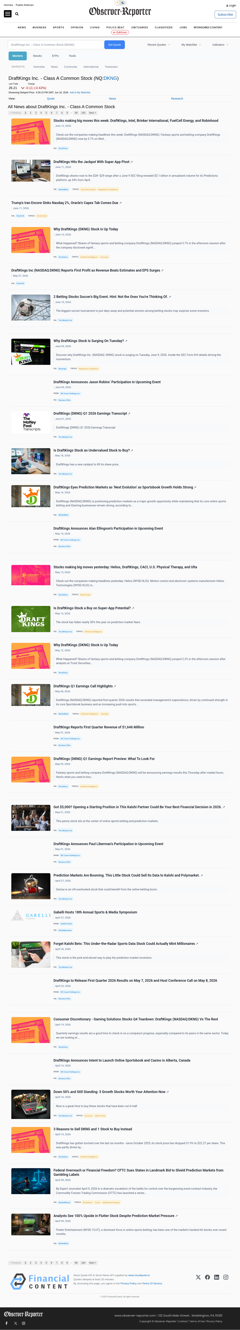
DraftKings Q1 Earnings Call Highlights (85, 686)
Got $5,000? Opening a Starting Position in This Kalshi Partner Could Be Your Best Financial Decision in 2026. (139, 807)
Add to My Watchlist (80, 92)
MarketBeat (63, 189)
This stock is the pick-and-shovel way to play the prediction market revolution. (104, 958)
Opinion (77, 27)
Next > (92, 112)
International (91, 66)
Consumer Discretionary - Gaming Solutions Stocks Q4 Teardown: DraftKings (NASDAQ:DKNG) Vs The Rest (136, 1020)
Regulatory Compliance (108, 189)
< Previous (15, 112)
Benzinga (62, 369)
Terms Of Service (152, 1283)
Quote (50, 98)
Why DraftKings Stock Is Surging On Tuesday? (90, 341)
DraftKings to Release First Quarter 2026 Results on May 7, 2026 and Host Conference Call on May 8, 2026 (135, 981)
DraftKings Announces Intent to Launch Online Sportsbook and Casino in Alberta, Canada (122, 1061)
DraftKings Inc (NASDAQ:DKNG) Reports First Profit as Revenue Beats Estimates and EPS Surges (87, 270)
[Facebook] (207, 1281)
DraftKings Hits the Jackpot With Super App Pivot (93, 162)
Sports (58, 27)
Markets (17, 55)
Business (39, 27)
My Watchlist (189, 44)
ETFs (55, 55)
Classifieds (164, 27)
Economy (104, 257)
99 (76, 112)
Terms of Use (197, 1321)
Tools (72, 55)
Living (95, 27)
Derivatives (87, 1203)
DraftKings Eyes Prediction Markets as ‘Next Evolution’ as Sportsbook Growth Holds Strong (125, 487)
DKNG (110, 78)
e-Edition (120, 32)
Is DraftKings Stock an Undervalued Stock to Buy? (93, 451)
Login (232, 5)
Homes (8, 5)
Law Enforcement (88, 189)
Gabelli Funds (66, 924)
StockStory (63, 148)
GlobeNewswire (65, 930)
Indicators (218, 44)
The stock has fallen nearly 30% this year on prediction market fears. (99, 622)
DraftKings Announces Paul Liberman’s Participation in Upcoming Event (108, 844)
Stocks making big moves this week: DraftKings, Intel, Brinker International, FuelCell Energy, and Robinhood (136, 121)
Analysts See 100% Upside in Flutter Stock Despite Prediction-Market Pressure (116, 1216)
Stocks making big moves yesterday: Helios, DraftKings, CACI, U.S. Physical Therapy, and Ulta (125, 567)
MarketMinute (64, 1203)
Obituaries (139, 27)
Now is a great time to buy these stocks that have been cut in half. (97, 1106)
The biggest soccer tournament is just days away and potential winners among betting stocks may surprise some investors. (133, 311)
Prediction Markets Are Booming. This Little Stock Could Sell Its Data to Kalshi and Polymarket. (128, 875)
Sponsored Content (208, 27)
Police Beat (115, 27)
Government (42, 216)
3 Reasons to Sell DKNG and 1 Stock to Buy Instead (93, 1129)
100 (83, 112)
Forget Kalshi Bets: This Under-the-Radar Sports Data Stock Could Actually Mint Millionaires (126, 944)
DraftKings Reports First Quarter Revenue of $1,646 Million (99, 727)
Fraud (97, 1203)
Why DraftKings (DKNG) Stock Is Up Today (86, 229)
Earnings (104, 714)
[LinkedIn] (217, 1281)
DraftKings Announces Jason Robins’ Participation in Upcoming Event (107, 382)
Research (177, 98)
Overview (39, 66)
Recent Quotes (157, 44)
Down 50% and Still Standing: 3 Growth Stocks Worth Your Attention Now (111, 1092)
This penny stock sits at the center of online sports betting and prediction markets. (107, 821)
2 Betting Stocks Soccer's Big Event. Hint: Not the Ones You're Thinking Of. (112, 297)
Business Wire (64, 400)
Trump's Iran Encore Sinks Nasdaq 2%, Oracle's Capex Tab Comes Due (66, 203)
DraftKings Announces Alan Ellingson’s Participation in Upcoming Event (108, 528)
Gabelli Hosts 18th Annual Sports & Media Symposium (95, 912)
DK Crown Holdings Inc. (70, 393)
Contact (183, 1321)
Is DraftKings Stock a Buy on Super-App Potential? (94, 608)
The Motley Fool (65, 320)
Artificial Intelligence (88, 257)
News (22, 27)
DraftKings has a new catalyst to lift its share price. (88, 464)
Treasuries (111, 66)
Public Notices (25, 5)
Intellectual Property (111, 1203)
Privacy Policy (128, 1283)
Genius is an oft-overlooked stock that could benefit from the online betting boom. (107, 889)
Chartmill (20, 216)
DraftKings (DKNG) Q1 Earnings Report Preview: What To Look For (104, 759)
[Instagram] (226, 1281)
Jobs (183, 27)
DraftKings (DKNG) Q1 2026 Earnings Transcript (92, 414)
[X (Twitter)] (198, 1281)
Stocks (37, 55)
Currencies (70, 66)
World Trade (85, 595)
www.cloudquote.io (139, 1275)
